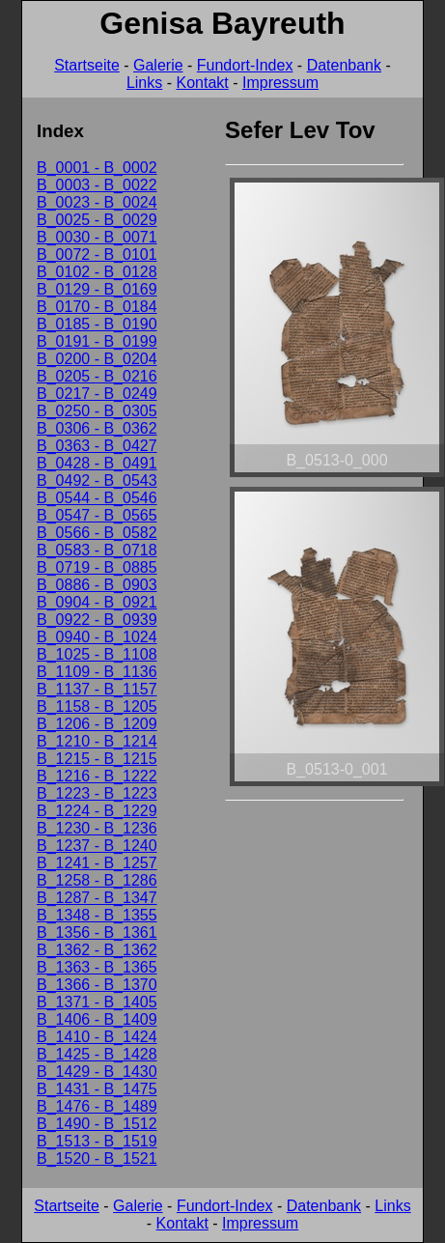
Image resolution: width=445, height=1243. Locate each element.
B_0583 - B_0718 (97, 550)
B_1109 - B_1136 (97, 672)
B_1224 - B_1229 (97, 811)
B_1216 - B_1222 (97, 776)
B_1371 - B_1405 (97, 1002)
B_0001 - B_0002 (97, 167)
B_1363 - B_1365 (97, 967)
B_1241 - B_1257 (97, 863)
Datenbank (344, 65)
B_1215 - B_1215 (97, 758)
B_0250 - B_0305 (97, 411)
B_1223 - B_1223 (97, 793)
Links (144, 82)
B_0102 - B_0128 (97, 272)
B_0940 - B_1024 (97, 637)
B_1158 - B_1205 (97, 706)
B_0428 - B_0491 (97, 463)
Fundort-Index (245, 65)
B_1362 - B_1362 (97, 950)
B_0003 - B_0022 (97, 185)
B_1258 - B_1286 (97, 880)
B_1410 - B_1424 (97, 1037)
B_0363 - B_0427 (97, 446)
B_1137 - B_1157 (97, 689)
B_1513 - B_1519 (97, 1141)
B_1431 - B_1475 (97, 1089)
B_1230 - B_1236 (97, 828)
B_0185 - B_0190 (97, 324)
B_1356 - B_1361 (97, 932)
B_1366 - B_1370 (97, 984)
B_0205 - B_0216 (97, 376)
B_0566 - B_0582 (97, 532)
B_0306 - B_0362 (97, 428)
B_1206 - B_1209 (97, 724)
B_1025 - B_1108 (97, 654)
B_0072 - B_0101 (97, 254)
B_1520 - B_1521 (97, 1158)
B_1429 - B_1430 (97, 1071)
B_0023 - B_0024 (97, 202)
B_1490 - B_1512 (97, 1124)
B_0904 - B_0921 (97, 602)
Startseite (87, 65)
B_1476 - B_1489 (97, 1106)
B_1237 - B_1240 (97, 845)
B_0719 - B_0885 (97, 567)
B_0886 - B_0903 (97, 585)
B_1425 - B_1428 (97, 1054)
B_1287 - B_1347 (97, 898)
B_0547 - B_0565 (97, 515)
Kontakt (202, 82)
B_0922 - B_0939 (97, 619)
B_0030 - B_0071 (97, 237)
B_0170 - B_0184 (97, 306)
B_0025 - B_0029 (97, 220)
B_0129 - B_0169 (97, 289)
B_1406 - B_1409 (97, 1019)
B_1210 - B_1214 (97, 741)
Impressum (280, 82)
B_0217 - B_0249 (97, 393)
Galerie (158, 65)
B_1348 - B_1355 (97, 915)
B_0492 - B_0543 (97, 480)
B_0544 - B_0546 (97, 498)
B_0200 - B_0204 (97, 359)
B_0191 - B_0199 (97, 341)
